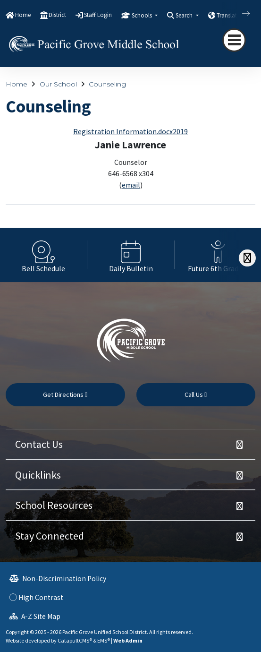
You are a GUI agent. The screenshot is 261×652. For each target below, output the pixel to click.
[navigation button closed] (234, 40)
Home (23, 15)
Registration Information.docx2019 (130, 131)
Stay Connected (49, 535)
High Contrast (40, 597)
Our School (58, 84)
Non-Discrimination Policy (57, 578)
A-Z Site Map (34, 616)
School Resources (54, 505)
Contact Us (39, 444)
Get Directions (65, 394)
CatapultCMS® (75, 640)
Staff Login (98, 15)
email (131, 184)
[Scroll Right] (247, 258)
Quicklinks (38, 474)
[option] (43, 255)
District (57, 15)
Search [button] (185, 15)
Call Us (196, 394)
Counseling (107, 84)
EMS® (103, 640)
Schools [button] (142, 15)
